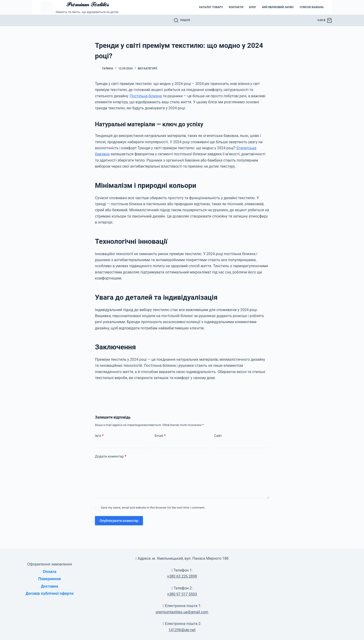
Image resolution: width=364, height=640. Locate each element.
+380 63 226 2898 (182, 576)
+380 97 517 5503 (182, 594)
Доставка (49, 586)
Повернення (49, 579)
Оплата (49, 572)
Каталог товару (211, 7)
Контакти (236, 7)
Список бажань (312, 7)
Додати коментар (110, 456)
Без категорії (147, 68)
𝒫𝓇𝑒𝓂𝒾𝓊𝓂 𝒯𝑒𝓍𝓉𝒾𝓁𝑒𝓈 (87, 4)
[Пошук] (182, 20)
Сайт (218, 436)
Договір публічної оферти (49, 593)
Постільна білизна (146, 96)
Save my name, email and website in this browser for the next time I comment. (153, 507)
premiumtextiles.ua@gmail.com (182, 612)
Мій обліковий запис (278, 7)
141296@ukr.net (182, 630)
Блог (252, 7)
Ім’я (99, 436)
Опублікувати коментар (119, 521)
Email (160, 436)
